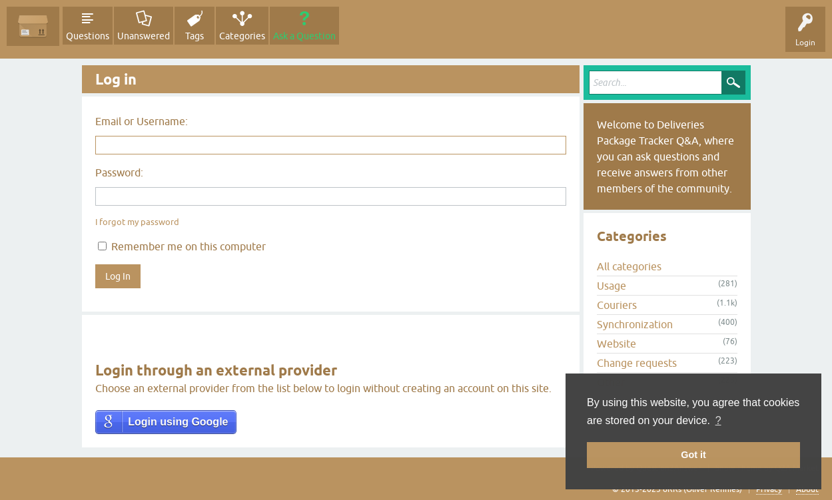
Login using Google (178, 421)
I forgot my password (137, 222)
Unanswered (143, 36)
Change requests (637, 363)
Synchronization (635, 324)
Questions (87, 36)
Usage (611, 286)
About (807, 489)
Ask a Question (304, 36)
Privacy (769, 489)
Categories (242, 36)
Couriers (617, 305)
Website (616, 344)
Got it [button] (693, 454)
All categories (629, 266)
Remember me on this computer (182, 246)
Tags (194, 36)
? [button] (718, 420)
